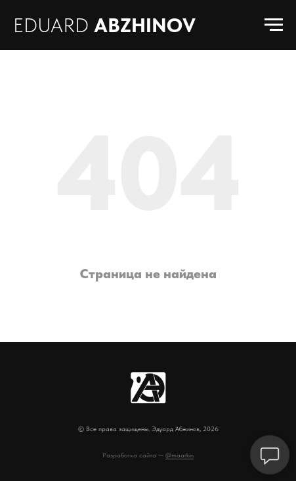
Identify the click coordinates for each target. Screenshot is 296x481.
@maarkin (179, 455)
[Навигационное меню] (273, 24)
